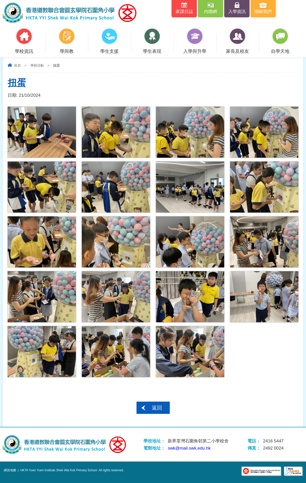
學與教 (67, 48)
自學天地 (280, 48)
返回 (157, 408)
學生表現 (152, 48)
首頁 (17, 65)
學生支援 (109, 48)
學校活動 (37, 65)
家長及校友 (237, 48)
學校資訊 (24, 48)
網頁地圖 (10, 470)
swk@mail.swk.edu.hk (189, 448)
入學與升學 (194, 48)
